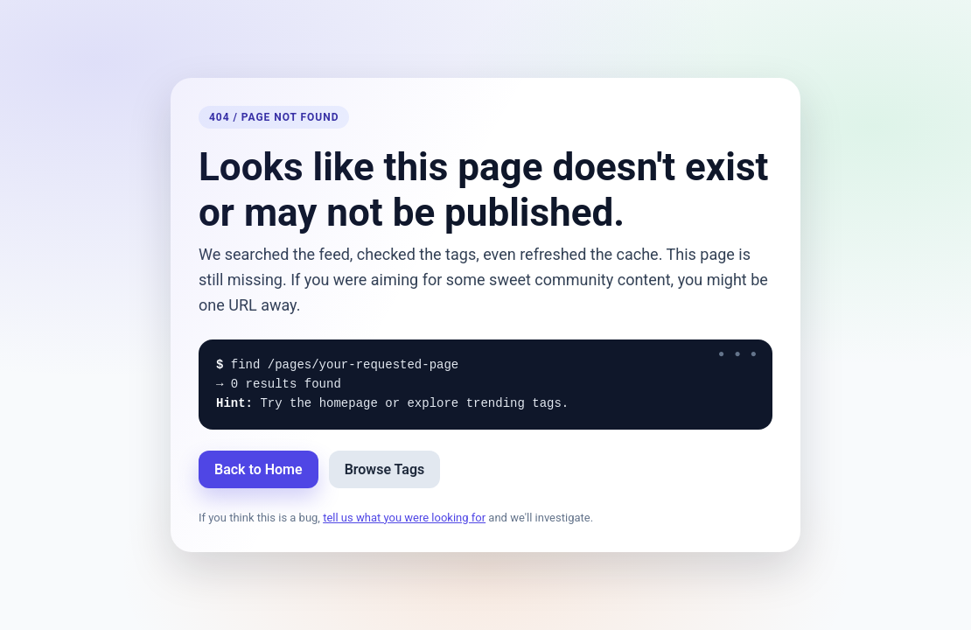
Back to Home (258, 469)
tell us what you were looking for (404, 517)
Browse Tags (385, 469)
